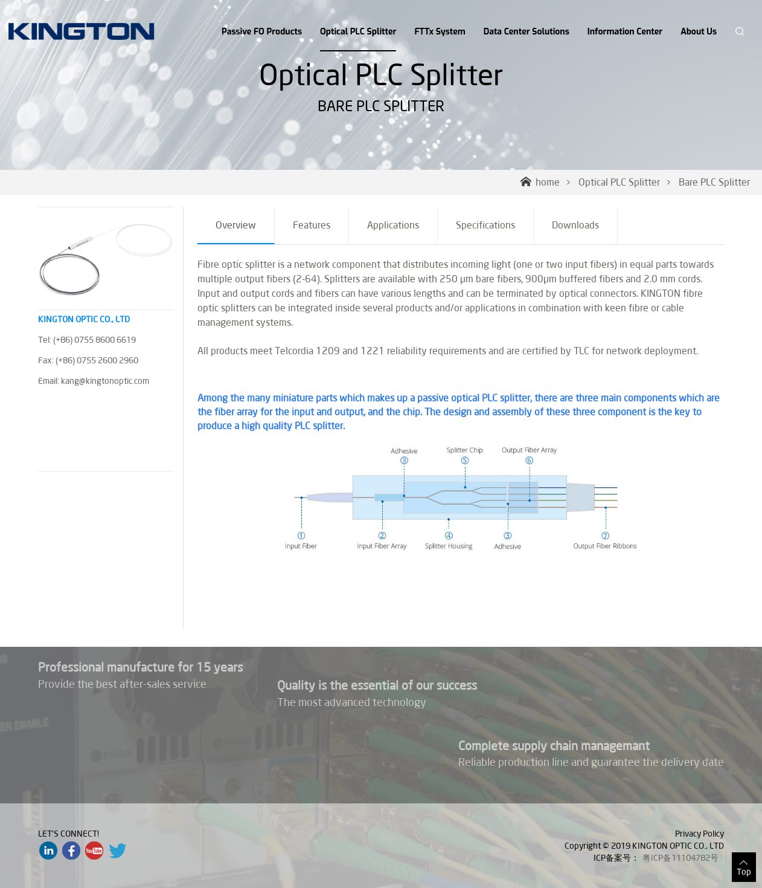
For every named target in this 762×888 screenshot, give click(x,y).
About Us (698, 31)
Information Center (625, 31)
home (540, 182)
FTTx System (439, 31)
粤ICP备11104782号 (680, 857)
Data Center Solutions (526, 31)
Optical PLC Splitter (358, 38)
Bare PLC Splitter (714, 182)
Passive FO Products (262, 31)
